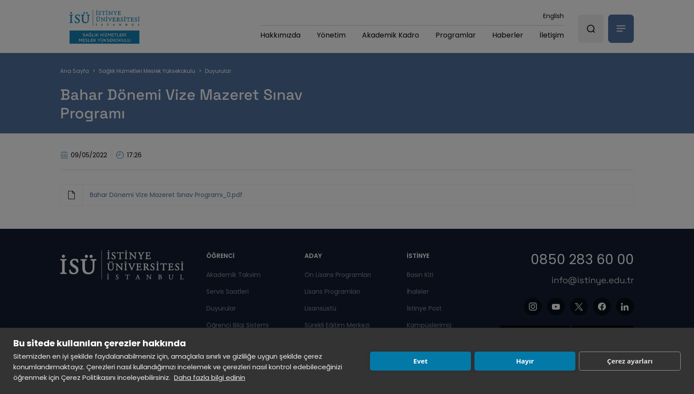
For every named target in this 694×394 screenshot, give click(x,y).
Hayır (525, 360)
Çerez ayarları (630, 360)
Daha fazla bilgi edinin (209, 377)
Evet (420, 360)
